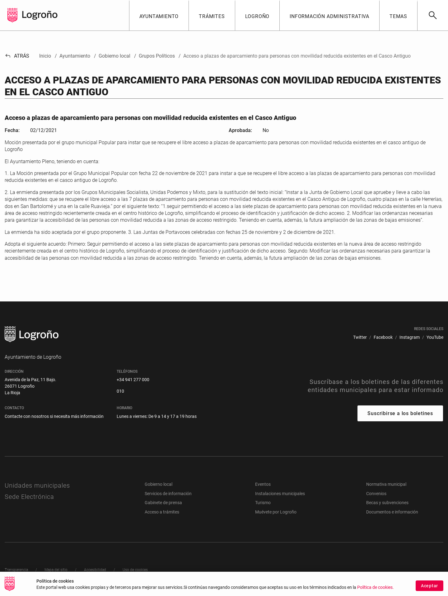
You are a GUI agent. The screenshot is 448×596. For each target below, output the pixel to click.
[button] (159, 15)
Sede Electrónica (29, 496)
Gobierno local (158, 484)
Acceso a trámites (162, 511)
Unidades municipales (37, 485)
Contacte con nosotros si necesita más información (54, 416)
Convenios (376, 493)
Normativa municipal (386, 484)
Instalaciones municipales (280, 493)
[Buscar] (432, 15)
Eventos (263, 484)
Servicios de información (168, 493)
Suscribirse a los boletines (400, 413)
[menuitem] (360, 337)
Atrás (17, 56)
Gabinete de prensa (163, 502)
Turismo (263, 502)
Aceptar (429, 586)
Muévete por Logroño (275, 511)
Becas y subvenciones (387, 502)
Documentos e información (392, 511)
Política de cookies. (375, 588)
